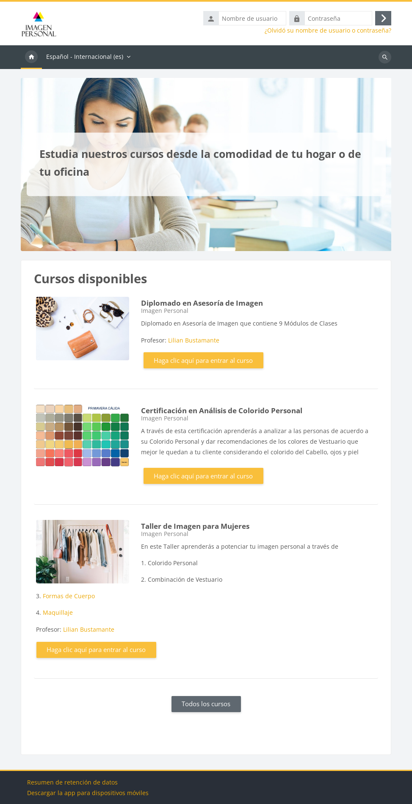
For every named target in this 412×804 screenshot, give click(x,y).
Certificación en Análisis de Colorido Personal (221, 410)
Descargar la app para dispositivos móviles (88, 793)
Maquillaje (58, 612)
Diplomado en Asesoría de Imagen (202, 303)
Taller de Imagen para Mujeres (195, 526)
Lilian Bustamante (193, 340)
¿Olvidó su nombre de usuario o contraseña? (328, 30)
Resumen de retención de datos (72, 782)
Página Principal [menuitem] (31, 57)
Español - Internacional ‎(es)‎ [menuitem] (84, 56)
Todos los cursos (206, 703)
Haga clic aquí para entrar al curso (203, 360)
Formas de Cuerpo (69, 596)
